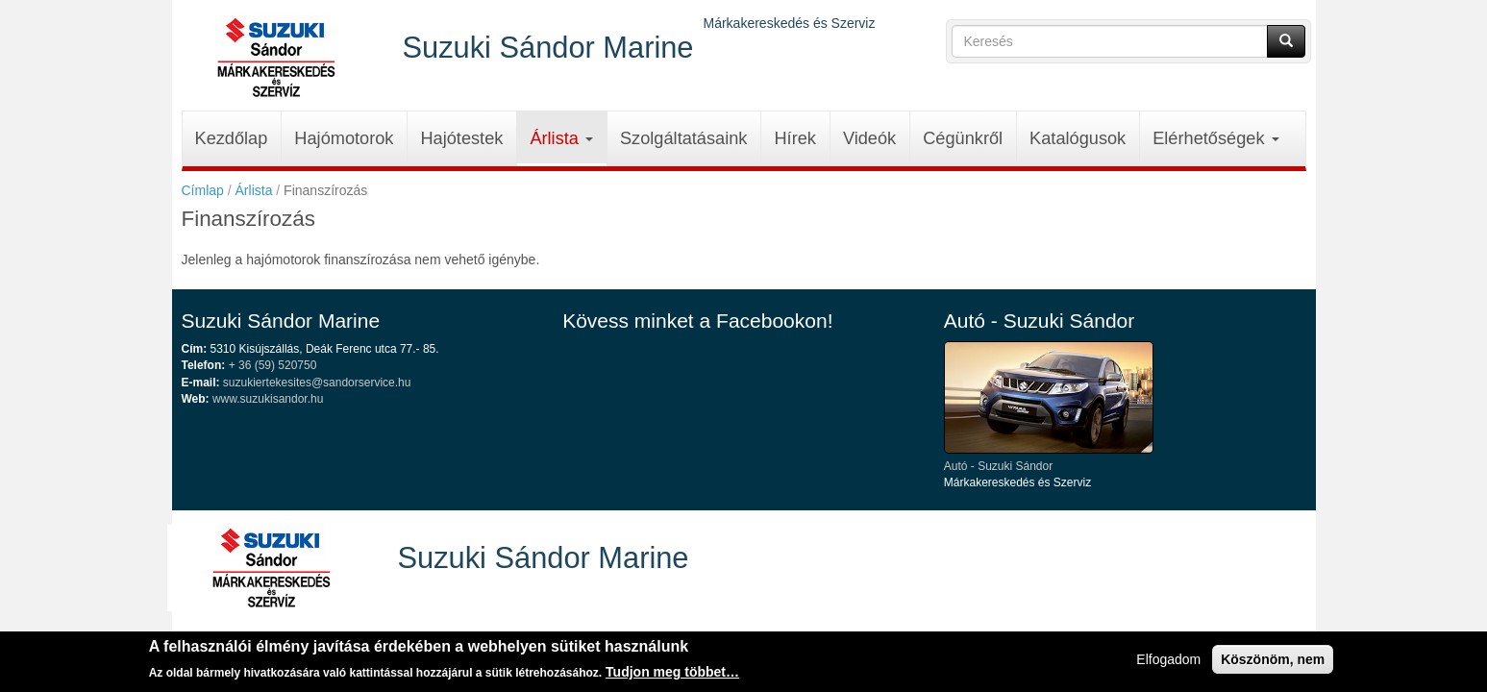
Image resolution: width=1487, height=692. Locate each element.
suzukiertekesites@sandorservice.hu (317, 382)
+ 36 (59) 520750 (273, 365)
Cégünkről (963, 138)
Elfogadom (1168, 663)
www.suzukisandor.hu (267, 399)
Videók (869, 138)
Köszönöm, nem (1273, 663)
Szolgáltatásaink (683, 138)
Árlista (561, 138)
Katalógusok (1077, 138)
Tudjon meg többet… (672, 675)
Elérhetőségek (1215, 138)
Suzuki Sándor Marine (548, 46)
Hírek (794, 138)
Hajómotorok (343, 138)
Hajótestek (461, 138)
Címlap (203, 190)
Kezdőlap (231, 138)
